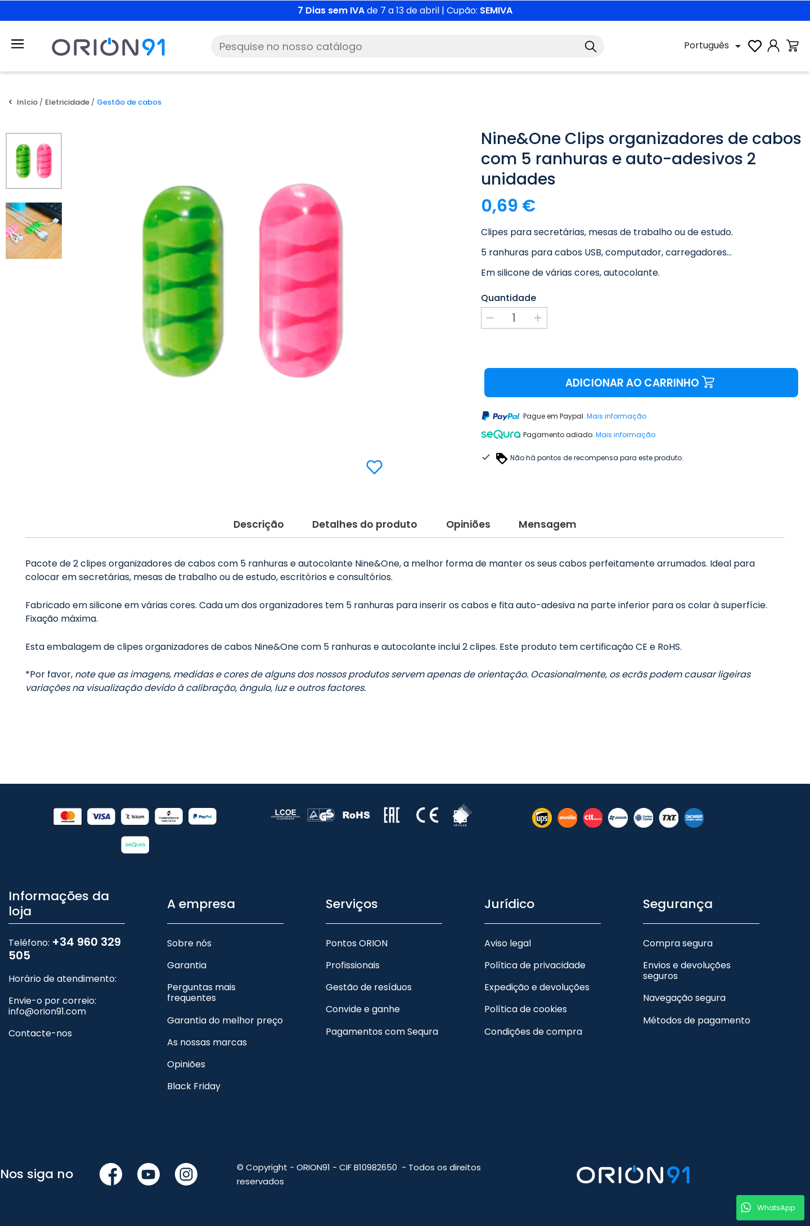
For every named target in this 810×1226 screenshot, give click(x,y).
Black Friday (193, 1085)
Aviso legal (507, 942)
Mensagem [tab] (558, 523)
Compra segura (678, 942)
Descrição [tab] (248, 523)
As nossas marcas (207, 1041)
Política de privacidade (535, 964)
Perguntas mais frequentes (201, 992)
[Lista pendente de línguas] (714, 46)
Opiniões (186, 1063)
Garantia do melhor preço (225, 1019)
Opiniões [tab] (472, 523)
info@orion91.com (47, 1011)
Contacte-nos (40, 1033)
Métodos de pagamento (696, 1019)
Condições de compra (533, 1031)
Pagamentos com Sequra (382, 1031)
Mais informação (616, 416)
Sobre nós (189, 942)
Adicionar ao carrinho (641, 383)
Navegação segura (684, 997)
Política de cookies (525, 1009)
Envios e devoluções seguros (687, 970)
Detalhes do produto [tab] (362, 523)
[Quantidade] (514, 318)
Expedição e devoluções (537, 987)
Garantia (186, 964)
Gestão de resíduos (369, 987)
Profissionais (353, 964)
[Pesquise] (407, 46)
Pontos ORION (357, 942)
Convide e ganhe (363, 1009)
